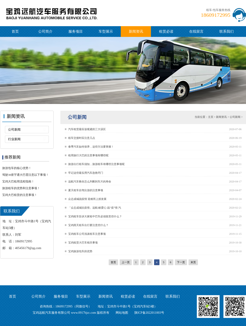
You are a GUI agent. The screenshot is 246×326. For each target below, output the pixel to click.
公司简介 (45, 31)
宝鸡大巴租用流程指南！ (18, 181)
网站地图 (122, 312)
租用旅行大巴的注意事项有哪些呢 (88, 155)
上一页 (126, 262)
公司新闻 (14, 129)
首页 (15, 31)
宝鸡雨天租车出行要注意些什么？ (88, 225)
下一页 (181, 262)
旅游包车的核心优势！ (16, 168)
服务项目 (75, 31)
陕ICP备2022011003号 (149, 312)
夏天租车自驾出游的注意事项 (85, 190)
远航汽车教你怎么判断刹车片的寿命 (89, 181)
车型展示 (106, 31)
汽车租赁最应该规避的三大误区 (87, 129)
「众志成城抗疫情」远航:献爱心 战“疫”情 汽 (94, 207)
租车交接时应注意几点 (81, 138)
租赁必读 (166, 31)
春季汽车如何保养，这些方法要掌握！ (91, 146)
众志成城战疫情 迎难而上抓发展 (87, 199)
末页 (193, 262)
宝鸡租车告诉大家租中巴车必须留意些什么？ (95, 216)
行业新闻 (14, 139)
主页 (210, 117)
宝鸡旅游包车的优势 (80, 251)
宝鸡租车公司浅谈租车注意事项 (87, 233)
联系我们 (226, 31)
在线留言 (196, 31)
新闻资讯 (136, 31)
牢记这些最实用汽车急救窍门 (85, 172)
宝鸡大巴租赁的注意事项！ (19, 195)
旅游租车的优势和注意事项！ (21, 188)
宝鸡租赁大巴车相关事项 (83, 242)
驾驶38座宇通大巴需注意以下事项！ (25, 174)
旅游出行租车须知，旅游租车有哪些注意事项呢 (96, 164)
